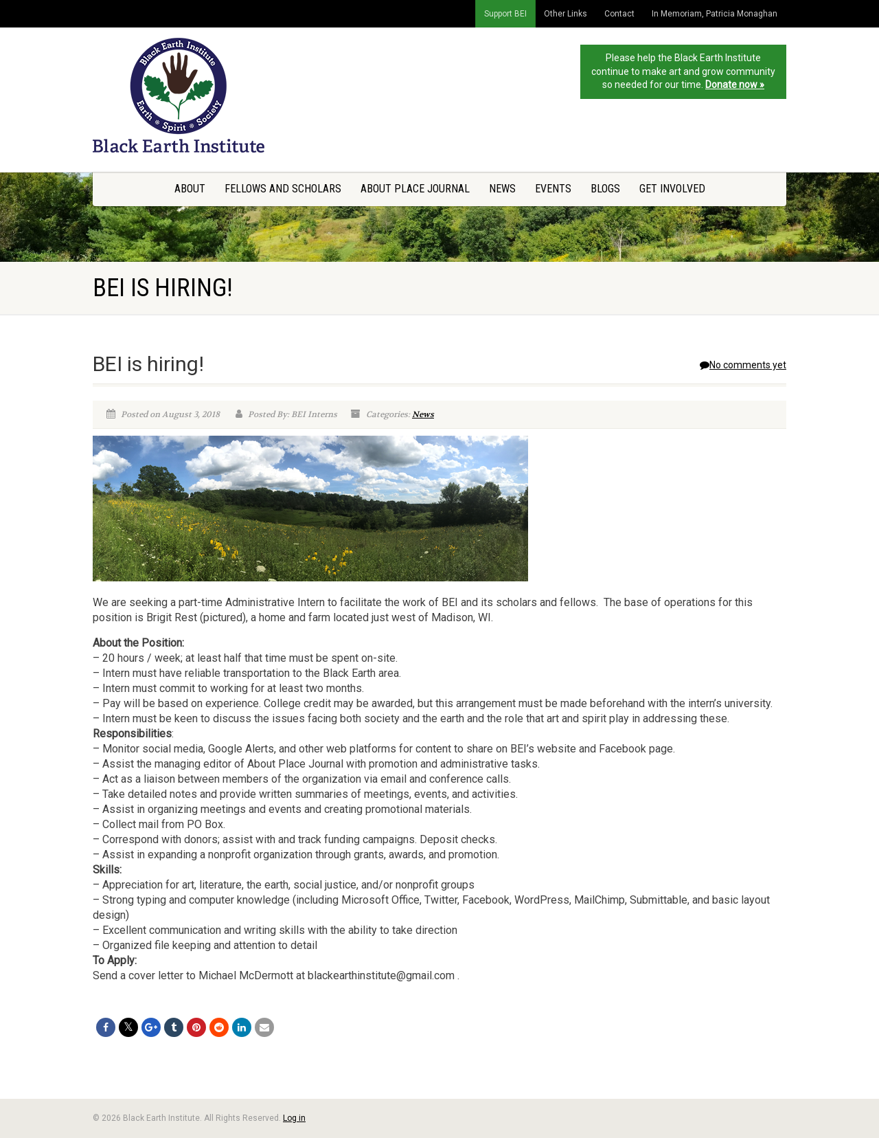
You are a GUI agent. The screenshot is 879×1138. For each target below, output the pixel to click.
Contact (619, 14)
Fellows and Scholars (283, 188)
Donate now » (734, 84)
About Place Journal (415, 188)
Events (553, 188)
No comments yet (743, 364)
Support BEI (505, 14)
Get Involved (672, 188)
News (502, 188)
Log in (294, 1118)
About (189, 188)
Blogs (605, 188)
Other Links (565, 14)
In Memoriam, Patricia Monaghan (714, 14)
